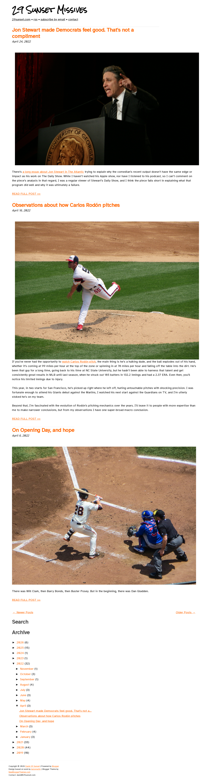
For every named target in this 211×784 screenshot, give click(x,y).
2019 (20, 753)
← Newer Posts (23, 612)
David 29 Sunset (32, 766)
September (27, 679)
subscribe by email (53, 19)
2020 (21, 747)
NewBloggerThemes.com (19, 772)
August (25, 684)
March (24, 726)
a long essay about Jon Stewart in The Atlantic (53, 172)
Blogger (55, 766)
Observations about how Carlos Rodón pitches (66, 205)
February (26, 731)
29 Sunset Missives (49, 10)
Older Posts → (185, 612)
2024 (21, 653)
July (23, 690)
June (23, 695)
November (27, 669)
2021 (20, 742)
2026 (21, 642)
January (25, 737)
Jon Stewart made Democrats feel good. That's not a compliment (73, 33)
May (23, 700)
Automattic (36, 769)
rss (36, 19)
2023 (20, 658)
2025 (21, 648)
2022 (21, 663)
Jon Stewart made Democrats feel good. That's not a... (55, 711)
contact (73, 19)
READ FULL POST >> (26, 194)
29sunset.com (21, 19)
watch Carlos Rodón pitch (79, 361)
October (26, 674)
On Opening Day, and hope (43, 430)
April (23, 706)
